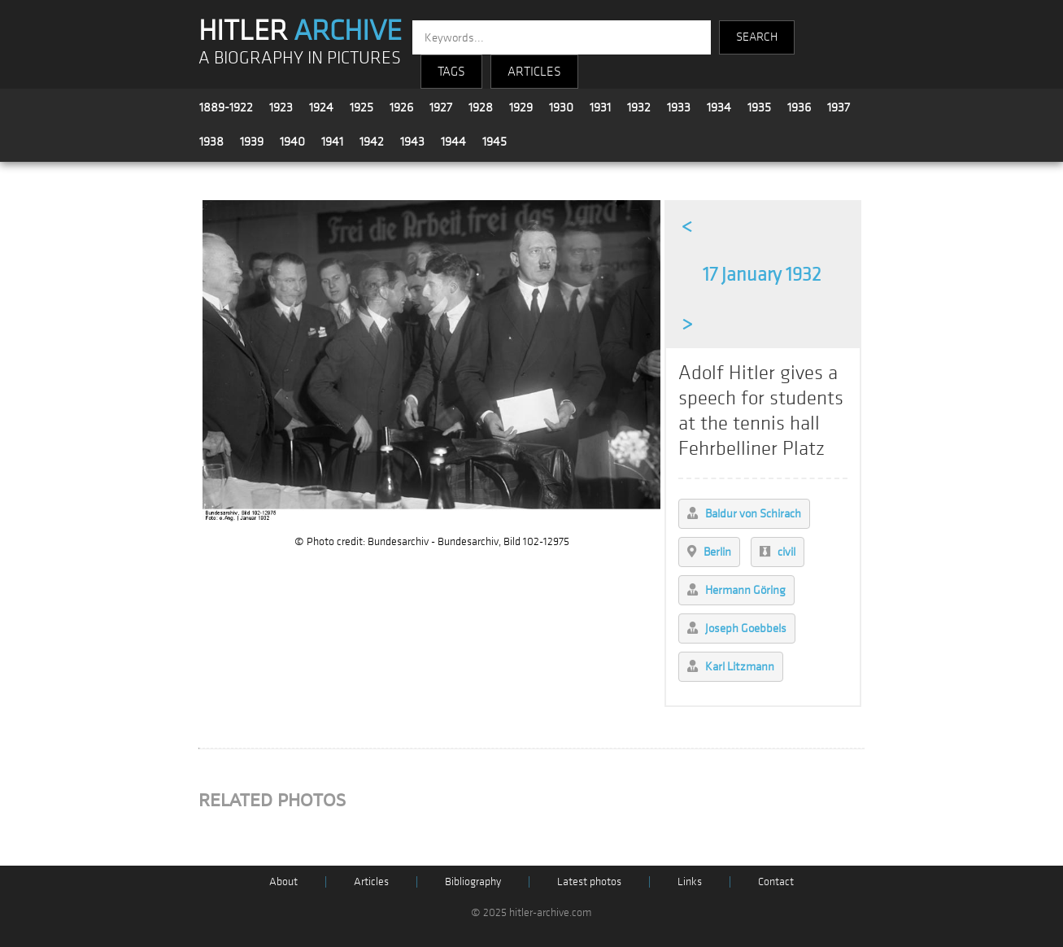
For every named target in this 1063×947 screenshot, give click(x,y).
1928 (480, 107)
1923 (281, 107)
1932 (639, 107)
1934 (719, 107)
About (283, 881)
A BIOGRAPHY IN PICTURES (299, 58)
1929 (521, 107)
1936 (799, 107)
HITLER (300, 31)
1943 (412, 141)
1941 (332, 141)
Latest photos (589, 881)
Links (689, 881)
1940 (292, 141)
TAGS (451, 71)
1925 (361, 107)
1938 (211, 141)
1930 (561, 107)
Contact (776, 881)
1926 (401, 107)
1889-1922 (226, 107)
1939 (252, 141)
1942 (371, 141)
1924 (321, 107)
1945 (494, 141)
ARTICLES (534, 71)
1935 (759, 107)
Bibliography (473, 881)
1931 (600, 107)
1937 (838, 107)
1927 (440, 107)
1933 (679, 107)
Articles (371, 881)
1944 (453, 141)
